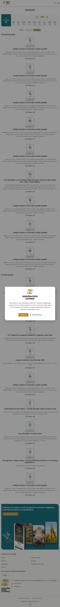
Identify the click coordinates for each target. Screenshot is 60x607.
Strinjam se (23, 315)
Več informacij (35, 315)
